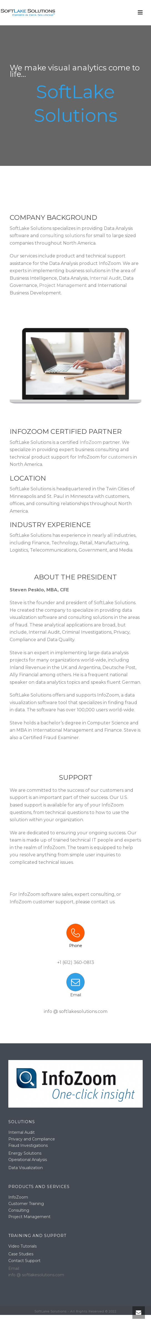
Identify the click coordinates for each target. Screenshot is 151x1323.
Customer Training (26, 1203)
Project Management (63, 285)
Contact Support (24, 1260)
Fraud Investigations (28, 1145)
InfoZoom (91, 442)
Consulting (18, 1210)
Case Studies (20, 1253)
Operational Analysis (27, 1159)
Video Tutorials (22, 1246)
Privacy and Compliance (31, 1139)
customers (120, 457)
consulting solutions (62, 235)
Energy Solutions (24, 1153)
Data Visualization (25, 1167)
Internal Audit (105, 278)
